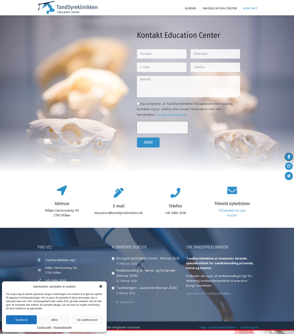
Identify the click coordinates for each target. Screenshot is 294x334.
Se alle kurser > (126, 302)
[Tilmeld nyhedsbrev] (232, 190)
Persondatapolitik (62, 327)
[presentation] (162, 128)
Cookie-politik (44, 327)
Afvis (54, 319)
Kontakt (250, 8)
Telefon (175, 206)
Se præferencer (87, 319)
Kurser (190, 8)
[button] (101, 286)
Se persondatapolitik (171, 115)
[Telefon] (175, 193)
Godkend (21, 319)
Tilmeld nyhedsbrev (232, 203)
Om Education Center (219, 8)
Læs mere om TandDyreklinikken (208, 293)
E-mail (118, 206)
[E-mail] (119, 193)
